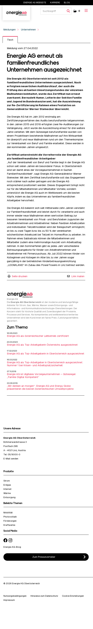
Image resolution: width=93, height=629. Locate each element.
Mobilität (8, 512)
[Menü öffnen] (86, 11)
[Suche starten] (68, 11)
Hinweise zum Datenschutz (44, 596)
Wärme (7, 493)
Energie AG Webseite (34, 2)
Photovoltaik (10, 516)
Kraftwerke (9, 525)
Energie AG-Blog (12, 547)
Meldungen (9, 29)
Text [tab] (10, 39)
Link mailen (77, 276)
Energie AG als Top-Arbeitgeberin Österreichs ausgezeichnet (42, 344)
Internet (7, 489)
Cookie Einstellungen (73, 596)
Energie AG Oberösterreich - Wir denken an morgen (16, 12)
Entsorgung (9, 497)
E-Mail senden (10, 458)
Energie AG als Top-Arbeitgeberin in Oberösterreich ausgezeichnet (45, 353)
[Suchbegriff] (55, 11)
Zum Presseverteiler (43, 557)
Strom (6, 480)
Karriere (55, 2)
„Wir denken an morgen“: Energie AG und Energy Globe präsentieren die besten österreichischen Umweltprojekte (40, 387)
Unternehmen (28, 29)
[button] (76, 11)
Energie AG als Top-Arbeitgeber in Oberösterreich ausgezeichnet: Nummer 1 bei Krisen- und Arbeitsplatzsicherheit (45, 364)
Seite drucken (19, 276)
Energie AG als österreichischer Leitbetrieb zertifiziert (38, 335)
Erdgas (7, 485)
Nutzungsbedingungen (15, 596)
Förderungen (10, 521)
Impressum (9, 600)
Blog (67, 2)
